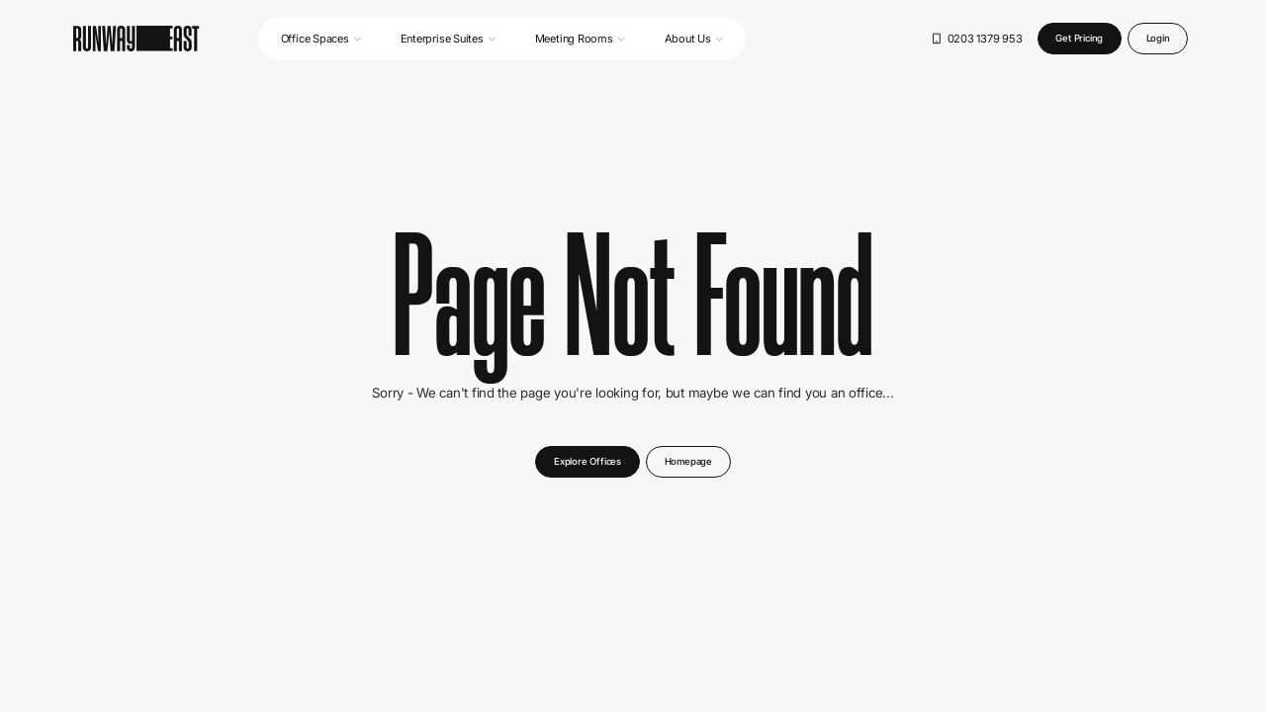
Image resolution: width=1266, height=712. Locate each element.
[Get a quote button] (1080, 39)
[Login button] (1158, 39)
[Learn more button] (688, 462)
